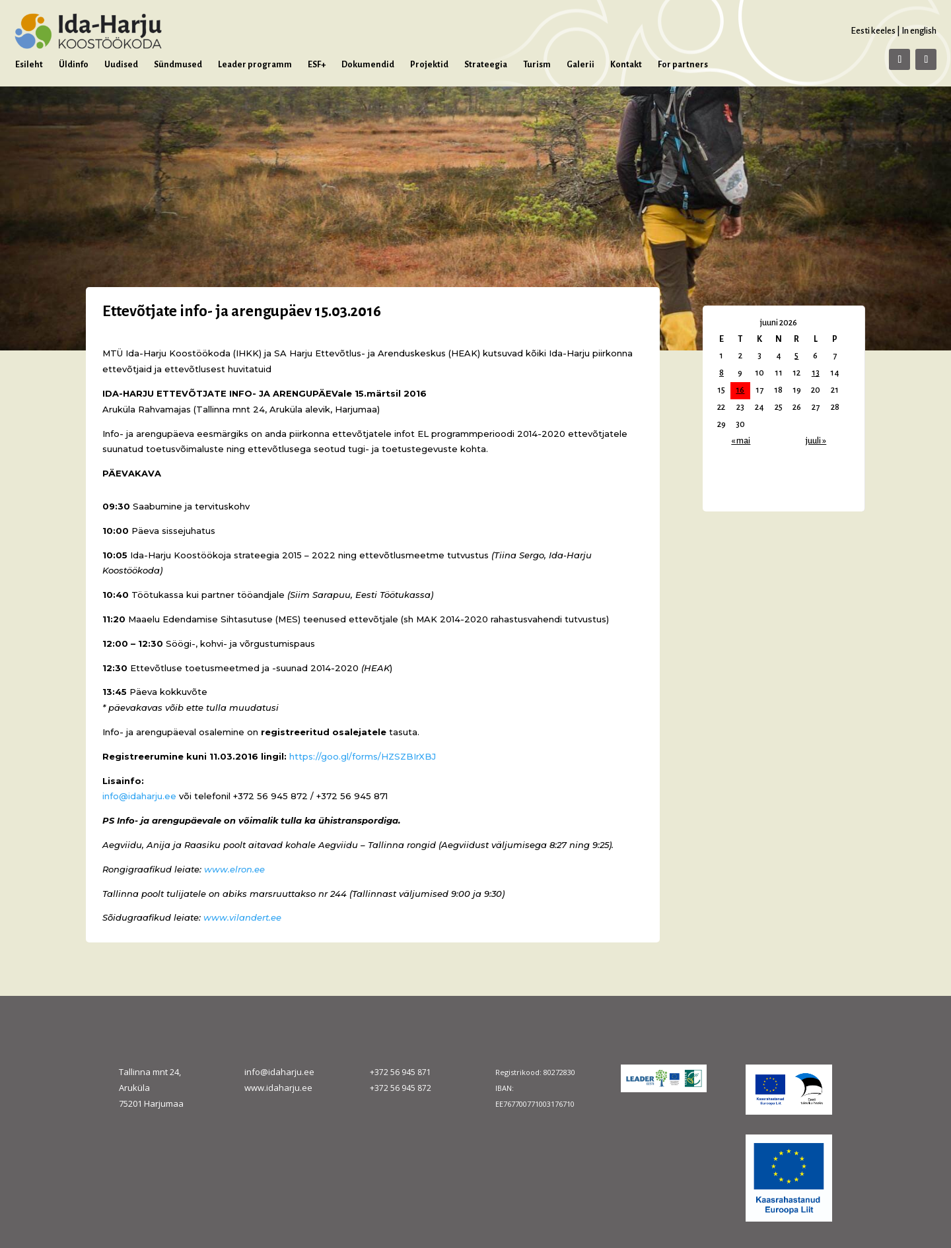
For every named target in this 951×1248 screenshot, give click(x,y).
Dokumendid (367, 64)
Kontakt (626, 64)
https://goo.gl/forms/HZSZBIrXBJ (364, 756)
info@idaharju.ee (139, 796)
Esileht (29, 64)
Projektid (429, 64)
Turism (537, 64)
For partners (683, 64)
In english (918, 31)
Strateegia (485, 64)
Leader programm (255, 64)
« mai (740, 440)
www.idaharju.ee (278, 1088)
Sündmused (178, 64)
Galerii (580, 64)
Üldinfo (73, 64)
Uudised (121, 64)
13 (816, 373)
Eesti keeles (873, 31)
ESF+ (317, 64)
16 (740, 390)
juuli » (816, 440)
